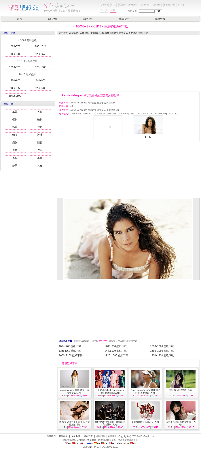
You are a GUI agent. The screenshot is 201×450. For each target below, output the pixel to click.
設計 (39, 134)
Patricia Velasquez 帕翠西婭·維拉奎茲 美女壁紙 (114, 33)
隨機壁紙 (160, 19)
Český (122, 4)
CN (75, 443)
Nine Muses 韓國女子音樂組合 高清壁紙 (110, 423)
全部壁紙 (53, 19)
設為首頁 (88, 436)
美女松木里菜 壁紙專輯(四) (179, 422)
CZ (83, 443)
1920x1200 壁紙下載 (162, 355)
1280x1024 (39, 46)
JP (126, 443)
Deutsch (157, 4)
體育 (39, 142)
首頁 (19, 19)
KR (119, 443)
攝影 (14, 142)
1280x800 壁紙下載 (116, 346)
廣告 (14, 150)
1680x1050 (14, 88)
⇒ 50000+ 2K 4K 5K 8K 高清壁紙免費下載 (100, 26)
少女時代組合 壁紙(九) (142, 422)
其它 (39, 165)
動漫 (14, 134)
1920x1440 (39, 54)
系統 (14, 157)
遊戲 (39, 127)
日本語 (103, 10)
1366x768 (14, 67)
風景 (14, 111)
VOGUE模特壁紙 (177, 390)
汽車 (39, 150)
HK (133, 443)
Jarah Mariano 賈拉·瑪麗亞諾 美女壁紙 (74, 391)
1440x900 (39, 80)
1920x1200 (39, 88)
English (104, 4)
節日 (14, 165)
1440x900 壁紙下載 (116, 350)
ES (97, 443)
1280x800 (14, 80)
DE (104, 443)
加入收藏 (75, 436)
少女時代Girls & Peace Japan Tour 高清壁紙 (110, 391)
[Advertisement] (121, 63)
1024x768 (14, 46)
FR (112, 443)
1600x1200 (14, 54)
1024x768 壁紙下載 (70, 346)
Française (169, 4)
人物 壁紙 (84, 33)
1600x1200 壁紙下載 (70, 355)
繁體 (113, 10)
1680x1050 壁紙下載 (162, 350)
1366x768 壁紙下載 (70, 350)
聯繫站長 (63, 436)
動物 (39, 119)
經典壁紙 (124, 19)
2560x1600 (14, 95)
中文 (113, 4)
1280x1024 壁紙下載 (162, 346)
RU (90, 443)
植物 (14, 119)
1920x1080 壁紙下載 (116, 355)
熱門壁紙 (88, 19)
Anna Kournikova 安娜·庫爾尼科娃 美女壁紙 (145, 391)
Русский (133, 4)
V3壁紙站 (73, 33)
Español (145, 4)
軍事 (39, 157)
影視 (14, 127)
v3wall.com (148, 436)
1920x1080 (39, 67)
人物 (39, 111)
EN (68, 443)
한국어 (180, 4)
